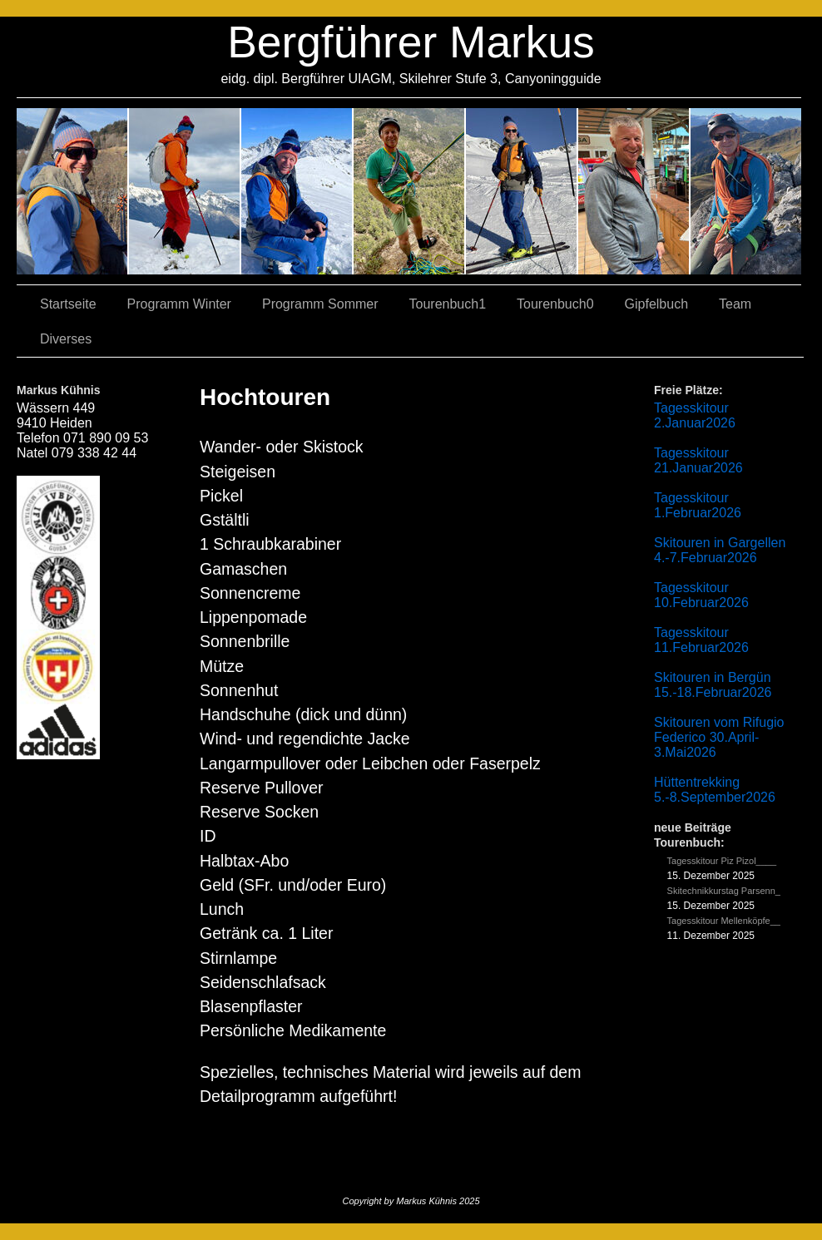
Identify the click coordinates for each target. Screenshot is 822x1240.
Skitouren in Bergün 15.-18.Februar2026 (712, 684)
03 (185, 191)
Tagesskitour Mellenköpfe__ (723, 921)
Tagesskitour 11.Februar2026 (701, 640)
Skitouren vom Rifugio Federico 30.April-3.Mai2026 (719, 737)
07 (297, 191)
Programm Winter (179, 304)
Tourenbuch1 (448, 304)
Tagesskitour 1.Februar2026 (697, 505)
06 (746, 191)
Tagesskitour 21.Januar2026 (698, 460)
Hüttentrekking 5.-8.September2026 (714, 789)
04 (410, 191)
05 (634, 191)
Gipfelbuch (657, 304)
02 (73, 191)
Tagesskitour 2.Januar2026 (694, 415)
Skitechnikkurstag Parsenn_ (723, 891)
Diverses (66, 339)
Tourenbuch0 (555, 304)
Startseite (68, 304)
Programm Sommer (320, 304)
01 (522, 191)
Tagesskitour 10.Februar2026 (701, 595)
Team (735, 304)
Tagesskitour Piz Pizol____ (721, 861)
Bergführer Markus (411, 42)
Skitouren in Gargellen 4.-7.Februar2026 (719, 550)
